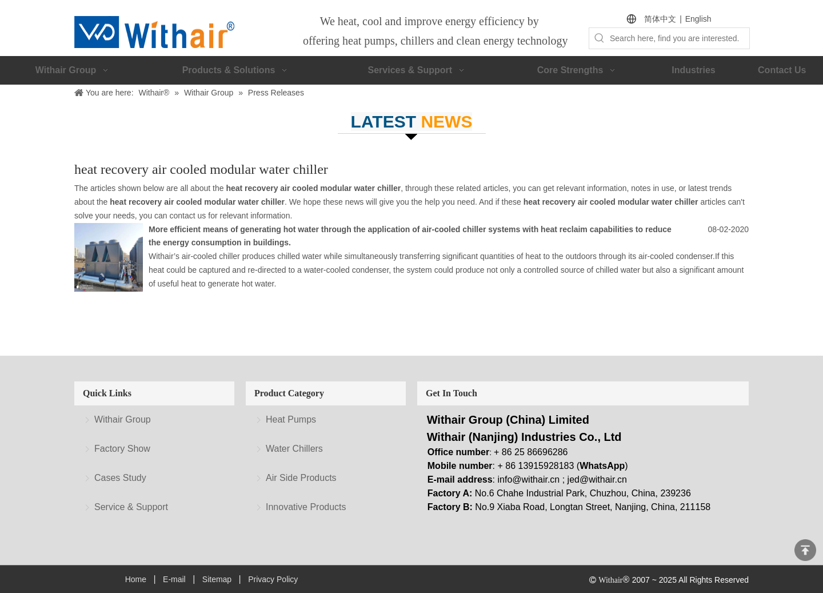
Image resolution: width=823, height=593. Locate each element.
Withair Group (122, 419)
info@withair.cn (529, 479)
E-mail (174, 579)
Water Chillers (294, 448)
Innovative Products (306, 507)
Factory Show (122, 448)
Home (135, 579)
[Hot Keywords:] (599, 38)
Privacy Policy (273, 579)
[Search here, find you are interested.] (679, 38)
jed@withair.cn (597, 479)
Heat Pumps (291, 419)
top (805, 550)
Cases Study (120, 478)
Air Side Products (301, 478)
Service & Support (131, 507)
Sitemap (216, 579)
